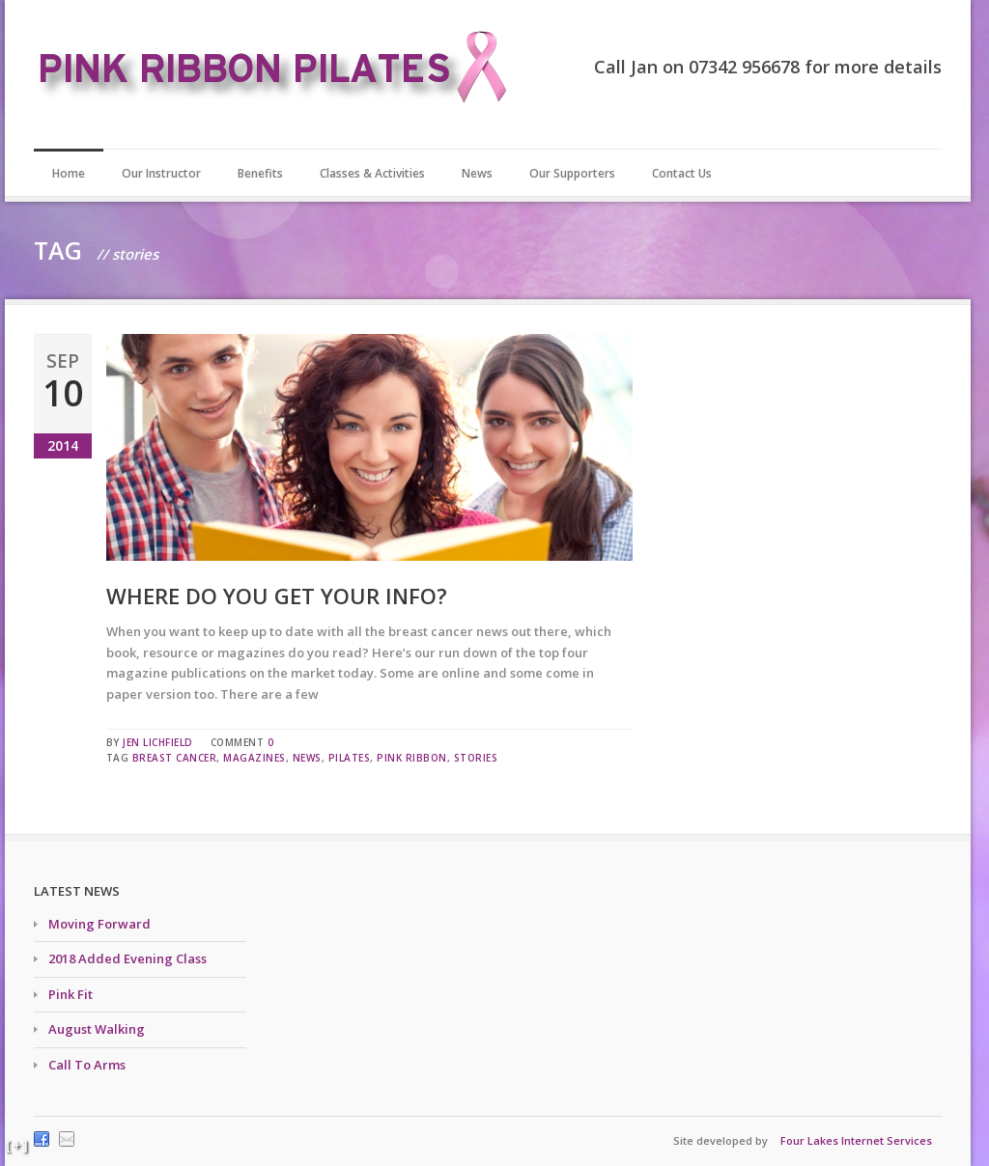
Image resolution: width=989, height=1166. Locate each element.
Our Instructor (161, 173)
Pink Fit (70, 994)
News (477, 173)
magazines (254, 757)
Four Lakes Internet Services (856, 1140)
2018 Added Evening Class (127, 958)
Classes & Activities (372, 173)
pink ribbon (412, 757)
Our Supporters (572, 173)
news (307, 757)
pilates (349, 757)
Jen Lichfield (158, 742)
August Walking (96, 1029)
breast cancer (174, 757)
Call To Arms (87, 1064)
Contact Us (682, 173)
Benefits (260, 173)
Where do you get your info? (276, 595)
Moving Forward (99, 923)
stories (476, 757)
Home (68, 173)
